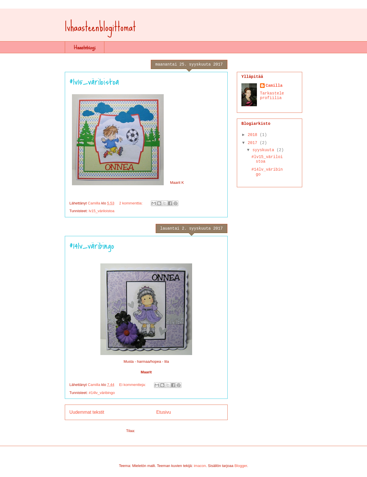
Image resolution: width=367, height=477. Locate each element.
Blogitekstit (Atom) (151, 431)
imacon (200, 466)
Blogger (241, 466)
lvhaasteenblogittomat (100, 26)
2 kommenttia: (131, 203)
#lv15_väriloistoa (94, 82)
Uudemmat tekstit (86, 412)
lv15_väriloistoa (101, 211)
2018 (254, 135)
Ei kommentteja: (133, 385)
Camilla (274, 85)
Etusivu (163, 412)
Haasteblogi (84, 47)
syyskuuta (264, 150)
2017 (254, 143)
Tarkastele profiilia (272, 95)
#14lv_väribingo (91, 246)
